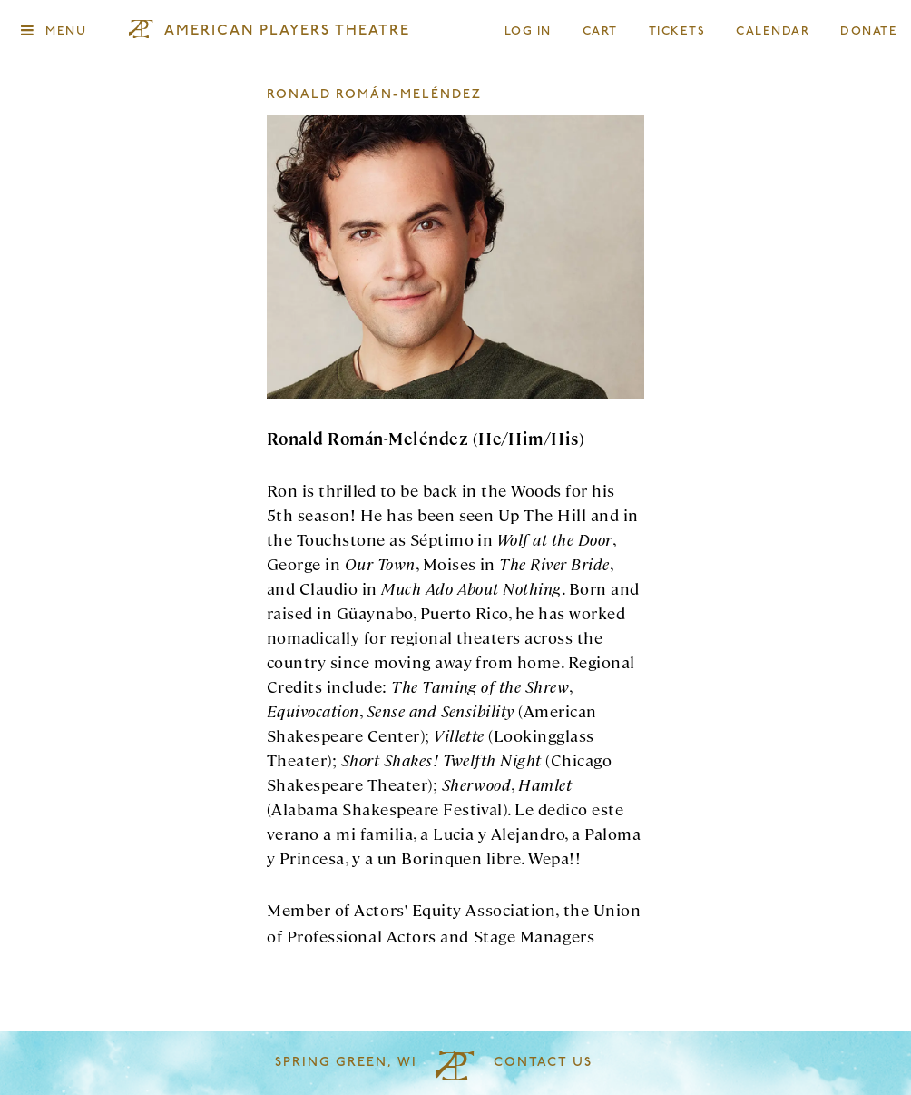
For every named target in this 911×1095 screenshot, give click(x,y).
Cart (600, 31)
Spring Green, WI (346, 1063)
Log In (529, 31)
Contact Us (543, 1063)
